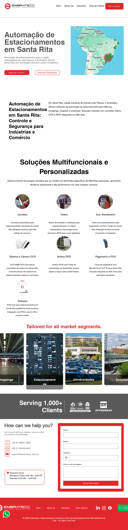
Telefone (66, 453)
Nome (65, 430)
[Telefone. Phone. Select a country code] (67, 457)
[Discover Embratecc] (47, 72)
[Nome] (90, 434)
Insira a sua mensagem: (72, 464)
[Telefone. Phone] (93, 457)
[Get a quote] (114, 6)
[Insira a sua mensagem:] (90, 472)
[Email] (90, 446)
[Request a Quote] (16, 72)
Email (66, 441)
